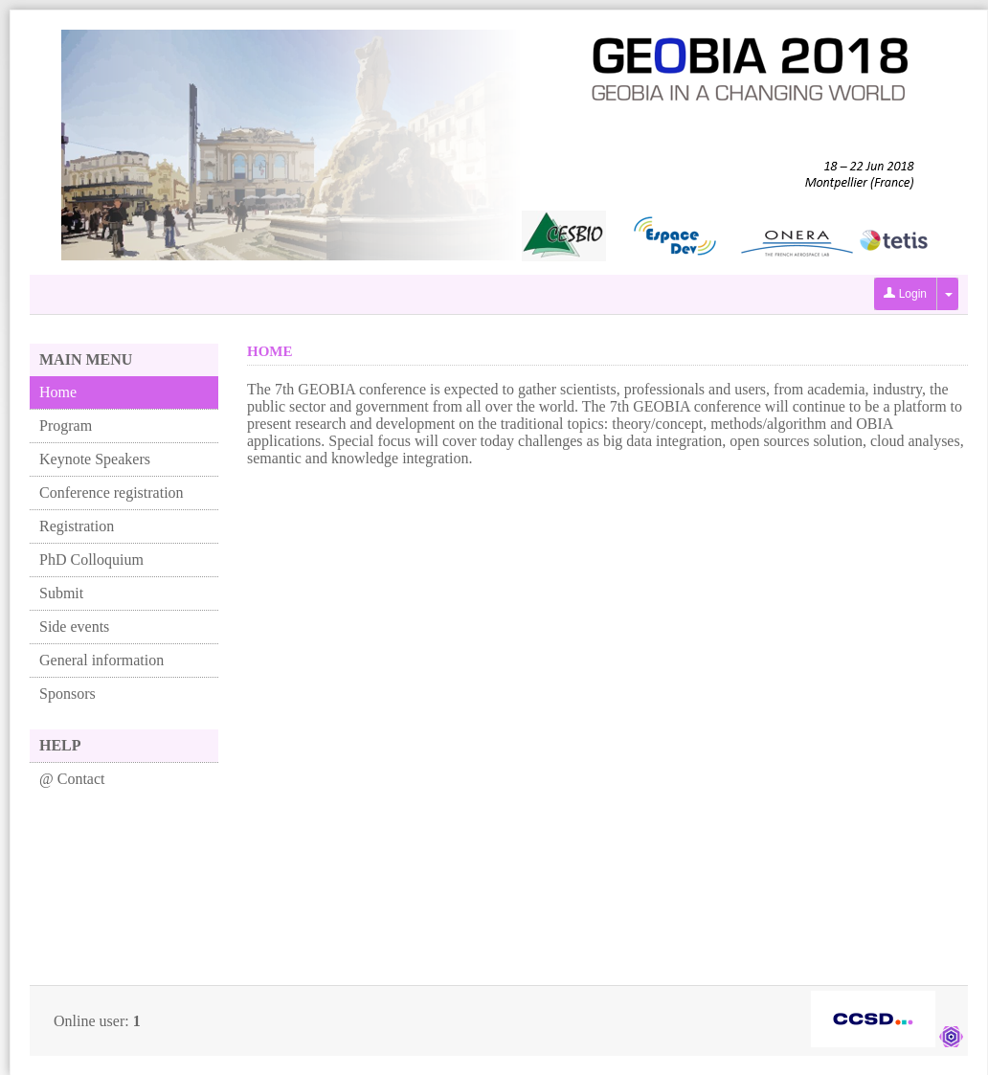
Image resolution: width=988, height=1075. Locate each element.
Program (65, 425)
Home (58, 392)
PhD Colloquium (91, 559)
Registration (76, 526)
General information (101, 660)
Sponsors (67, 693)
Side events (74, 626)
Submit (61, 593)
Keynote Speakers (94, 459)
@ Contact (72, 779)
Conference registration (111, 492)
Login (905, 294)
